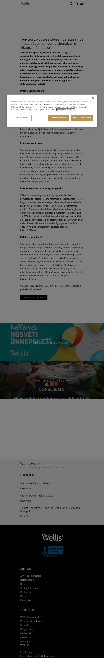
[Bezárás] (93, 98)
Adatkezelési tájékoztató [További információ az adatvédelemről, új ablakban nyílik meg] (66, 109)
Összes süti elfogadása (82, 118)
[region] (52, 110)
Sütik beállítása (21, 118)
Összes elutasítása (58, 118)
